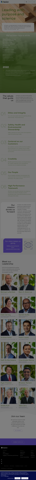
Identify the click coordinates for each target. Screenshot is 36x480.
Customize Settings (11, 478)
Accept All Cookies (25, 478)
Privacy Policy (6, 476)
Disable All (17, 478)
